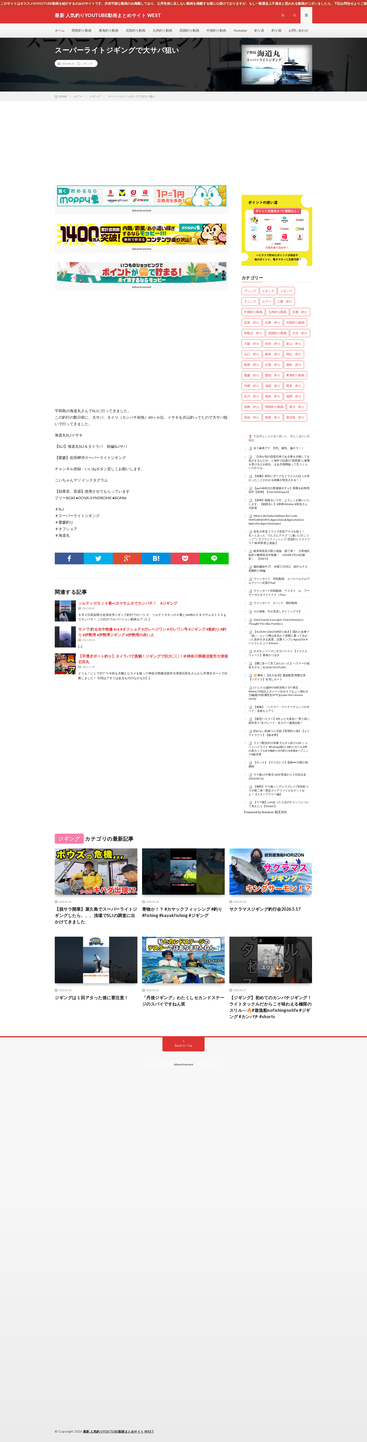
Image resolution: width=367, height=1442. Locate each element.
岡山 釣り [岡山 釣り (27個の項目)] (293, 354)
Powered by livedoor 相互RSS (265, 812)
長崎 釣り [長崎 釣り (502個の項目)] (251, 407)
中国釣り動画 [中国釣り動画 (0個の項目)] (253, 312)
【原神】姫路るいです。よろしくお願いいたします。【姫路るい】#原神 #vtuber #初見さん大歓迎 (279, 504)
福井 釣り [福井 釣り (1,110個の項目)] (272, 396)
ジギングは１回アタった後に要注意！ (91, 997)
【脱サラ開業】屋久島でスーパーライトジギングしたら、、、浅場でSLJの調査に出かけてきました (96, 915)
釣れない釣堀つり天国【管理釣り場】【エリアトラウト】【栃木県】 (279, 733)
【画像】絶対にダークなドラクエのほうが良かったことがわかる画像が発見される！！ (279, 478)
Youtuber (240, 30)
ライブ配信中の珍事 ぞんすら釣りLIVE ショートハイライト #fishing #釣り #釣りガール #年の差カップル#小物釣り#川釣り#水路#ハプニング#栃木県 (278, 748)
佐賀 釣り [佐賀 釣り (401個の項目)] (251, 322)
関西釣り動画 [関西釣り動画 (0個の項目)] (274, 407)
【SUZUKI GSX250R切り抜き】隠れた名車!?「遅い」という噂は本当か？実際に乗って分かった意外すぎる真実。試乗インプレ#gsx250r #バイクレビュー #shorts (279, 637)
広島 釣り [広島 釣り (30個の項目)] (272, 364)
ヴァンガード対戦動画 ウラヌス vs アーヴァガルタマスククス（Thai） (279, 592)
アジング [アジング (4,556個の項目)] (250, 291)
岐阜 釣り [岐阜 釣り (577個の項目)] (272, 354)
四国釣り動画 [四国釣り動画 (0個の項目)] (277, 333)
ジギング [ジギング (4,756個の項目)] (286, 291)
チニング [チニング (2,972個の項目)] (250, 301)
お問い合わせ (298, 30)
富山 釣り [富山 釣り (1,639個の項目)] (293, 343)
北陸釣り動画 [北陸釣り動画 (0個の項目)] (295, 322)
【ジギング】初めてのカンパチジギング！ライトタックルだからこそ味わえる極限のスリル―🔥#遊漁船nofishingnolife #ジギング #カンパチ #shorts (270, 1007)
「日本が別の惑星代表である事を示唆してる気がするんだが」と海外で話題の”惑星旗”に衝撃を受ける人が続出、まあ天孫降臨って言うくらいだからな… (279, 462)
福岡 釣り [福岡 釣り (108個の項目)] (293, 396)
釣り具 (259, 30)
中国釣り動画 (216, 30)
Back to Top (183, 1045)
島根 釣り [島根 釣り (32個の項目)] (251, 364)
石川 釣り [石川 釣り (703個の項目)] (251, 396)
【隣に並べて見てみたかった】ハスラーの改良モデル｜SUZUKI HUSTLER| (279, 665)
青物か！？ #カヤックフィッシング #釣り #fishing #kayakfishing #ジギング (182, 912)
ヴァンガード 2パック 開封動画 (275, 603)
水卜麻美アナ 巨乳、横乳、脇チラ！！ (278, 448)
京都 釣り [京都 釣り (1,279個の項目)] (300, 312)
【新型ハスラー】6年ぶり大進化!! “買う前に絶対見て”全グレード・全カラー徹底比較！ (279, 721)
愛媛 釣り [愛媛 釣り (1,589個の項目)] (251, 375)
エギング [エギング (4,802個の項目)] (268, 291)
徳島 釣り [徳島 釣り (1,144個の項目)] (293, 364)
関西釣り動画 (82, 30)
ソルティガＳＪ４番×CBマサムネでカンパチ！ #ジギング (127, 603)
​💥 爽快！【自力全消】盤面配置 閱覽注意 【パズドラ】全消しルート (277, 677)
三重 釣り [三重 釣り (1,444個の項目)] (284, 301)
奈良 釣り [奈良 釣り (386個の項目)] (272, 343)
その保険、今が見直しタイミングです (277, 611)
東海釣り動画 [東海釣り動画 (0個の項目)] (295, 375)
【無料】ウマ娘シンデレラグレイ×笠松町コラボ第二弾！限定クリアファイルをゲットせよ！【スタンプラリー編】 (278, 790)
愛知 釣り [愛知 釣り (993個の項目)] (272, 375)
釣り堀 (276, 30)
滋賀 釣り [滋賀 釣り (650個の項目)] (272, 386)
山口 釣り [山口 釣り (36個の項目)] (251, 354)
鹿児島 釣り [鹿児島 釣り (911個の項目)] (295, 417)
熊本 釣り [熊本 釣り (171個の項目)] (293, 386)
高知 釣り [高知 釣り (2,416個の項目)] (251, 417)
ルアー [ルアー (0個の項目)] (266, 301)
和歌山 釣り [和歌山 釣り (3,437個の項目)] (253, 333)
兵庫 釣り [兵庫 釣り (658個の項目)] (272, 322)
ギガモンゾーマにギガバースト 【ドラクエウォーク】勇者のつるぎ (278, 653)
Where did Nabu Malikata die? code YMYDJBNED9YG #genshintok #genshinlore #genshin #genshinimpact (276, 519)
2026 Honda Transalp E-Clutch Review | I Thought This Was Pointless (276, 621)
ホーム (60, 30)
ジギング (86, 63)
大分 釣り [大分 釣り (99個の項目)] (300, 333)
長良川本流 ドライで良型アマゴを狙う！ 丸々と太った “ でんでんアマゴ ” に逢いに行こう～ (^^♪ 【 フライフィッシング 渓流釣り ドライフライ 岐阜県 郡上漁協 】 (279, 537)
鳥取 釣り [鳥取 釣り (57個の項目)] (272, 417)
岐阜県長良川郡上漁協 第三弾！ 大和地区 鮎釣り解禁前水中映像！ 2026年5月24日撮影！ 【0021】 (280, 554)
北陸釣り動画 (135, 30)
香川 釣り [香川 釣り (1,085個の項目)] (297, 407)
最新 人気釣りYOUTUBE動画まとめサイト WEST (118, 1431)
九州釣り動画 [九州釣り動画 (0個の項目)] (277, 312)
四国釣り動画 (189, 30)
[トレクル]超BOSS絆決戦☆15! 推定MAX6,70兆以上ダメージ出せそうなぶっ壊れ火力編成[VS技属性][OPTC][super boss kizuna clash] (278, 693)
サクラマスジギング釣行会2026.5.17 (265, 909)
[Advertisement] (183, 136)
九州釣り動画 (162, 30)
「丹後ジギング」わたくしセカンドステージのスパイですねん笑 (183, 1000)
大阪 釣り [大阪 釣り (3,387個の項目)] (251, 343)
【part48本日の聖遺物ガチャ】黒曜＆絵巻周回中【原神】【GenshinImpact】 (279, 490)
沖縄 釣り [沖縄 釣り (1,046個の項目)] (251, 386)
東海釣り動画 (108, 30)
